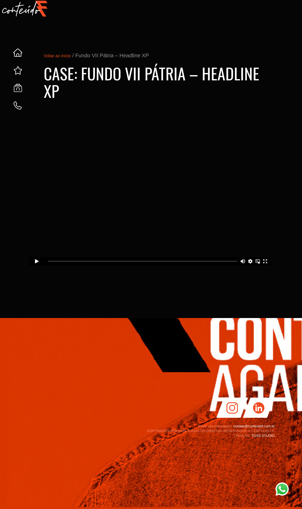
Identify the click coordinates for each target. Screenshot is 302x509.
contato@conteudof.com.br (254, 426)
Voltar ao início (61, 55)
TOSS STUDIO (263, 436)
